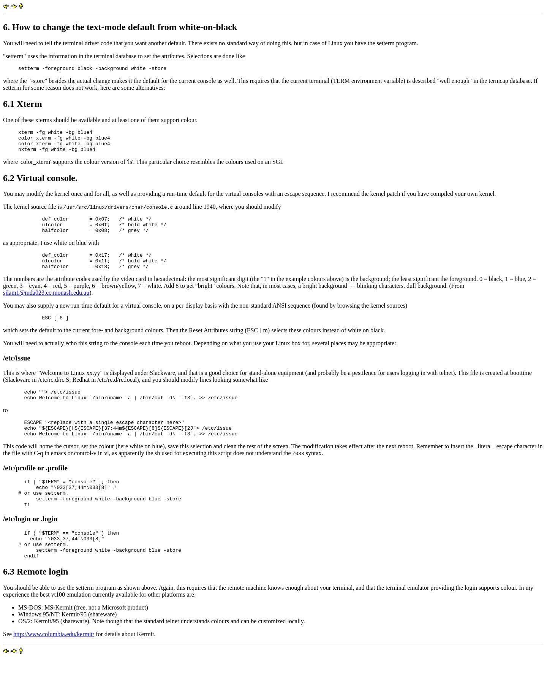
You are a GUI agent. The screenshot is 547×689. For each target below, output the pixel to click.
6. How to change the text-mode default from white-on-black (120, 27)
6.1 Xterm (22, 105)
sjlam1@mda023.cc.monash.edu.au (46, 305)
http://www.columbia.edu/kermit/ (53, 665)
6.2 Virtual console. (40, 184)
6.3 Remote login (35, 602)
